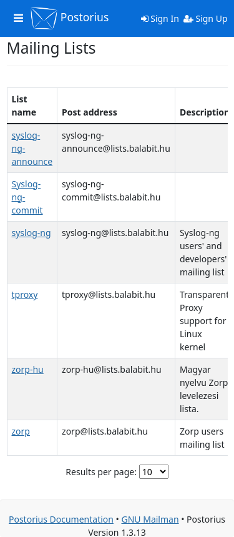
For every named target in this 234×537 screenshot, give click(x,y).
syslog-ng (31, 233)
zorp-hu (28, 369)
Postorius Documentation (61, 519)
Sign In (160, 18)
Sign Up (205, 18)
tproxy (25, 294)
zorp (21, 431)
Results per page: (101, 472)
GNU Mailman (149, 519)
